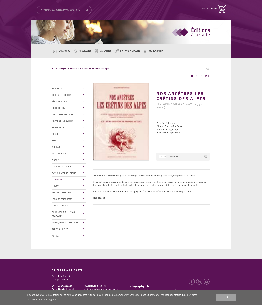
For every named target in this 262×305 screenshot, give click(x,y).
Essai (54, 141)
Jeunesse (56, 186)
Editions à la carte (130, 51)
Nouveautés (85, 51)
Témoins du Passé (61, 102)
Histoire (73, 69)
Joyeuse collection (61, 193)
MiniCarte (57, 147)
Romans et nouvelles (62, 121)
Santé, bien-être (60, 229)
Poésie (55, 134)
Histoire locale (60, 108)
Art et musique (59, 154)
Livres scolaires (60, 206)
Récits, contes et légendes (65, 223)
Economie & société (61, 167)
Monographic (156, 51)
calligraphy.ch (138, 286)
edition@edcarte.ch (65, 289)
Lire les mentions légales (43, 299)
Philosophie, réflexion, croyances (63, 214)
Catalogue (64, 51)
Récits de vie (58, 128)
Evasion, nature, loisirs (64, 173)
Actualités (105, 51)
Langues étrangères (62, 199)
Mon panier (209, 9)
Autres (55, 236)
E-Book (55, 160)
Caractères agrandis (62, 115)
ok (226, 297)
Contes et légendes (61, 95)
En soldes (57, 89)
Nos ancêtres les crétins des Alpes (94, 69)
